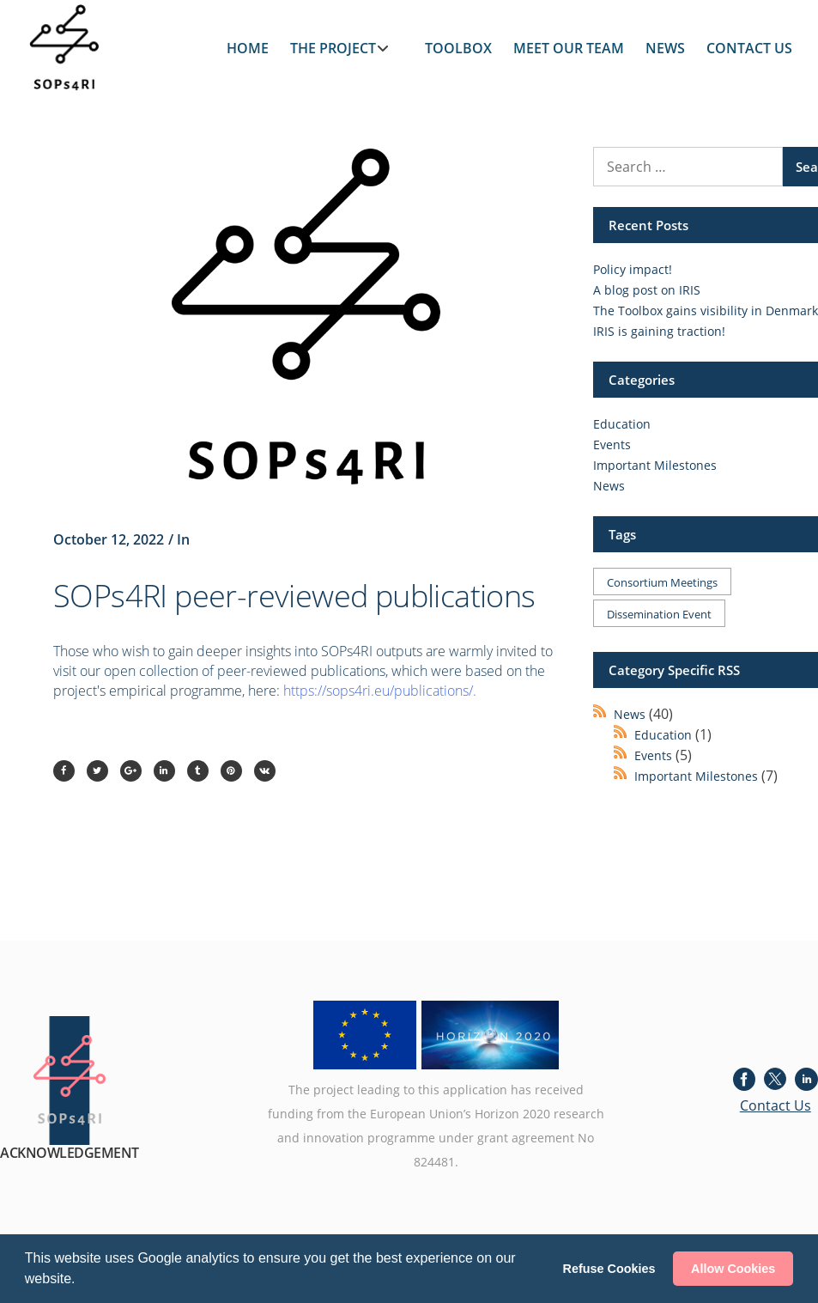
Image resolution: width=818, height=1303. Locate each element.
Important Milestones (655, 465)
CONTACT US (749, 48)
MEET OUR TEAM (568, 48)
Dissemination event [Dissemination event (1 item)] (659, 614)
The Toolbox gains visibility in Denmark (705, 310)
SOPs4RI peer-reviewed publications (294, 596)
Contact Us (775, 1105)
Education (622, 424)
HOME (248, 48)
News (609, 486)
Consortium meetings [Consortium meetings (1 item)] (662, 582)
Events (612, 444)
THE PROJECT (333, 48)
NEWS (665, 48)
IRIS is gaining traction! (659, 331)
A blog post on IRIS (646, 290)
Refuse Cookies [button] (609, 1269)
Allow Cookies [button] (733, 1269)
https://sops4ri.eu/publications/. (379, 690)
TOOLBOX (458, 48)
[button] (81, 1280)
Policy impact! (632, 269)
